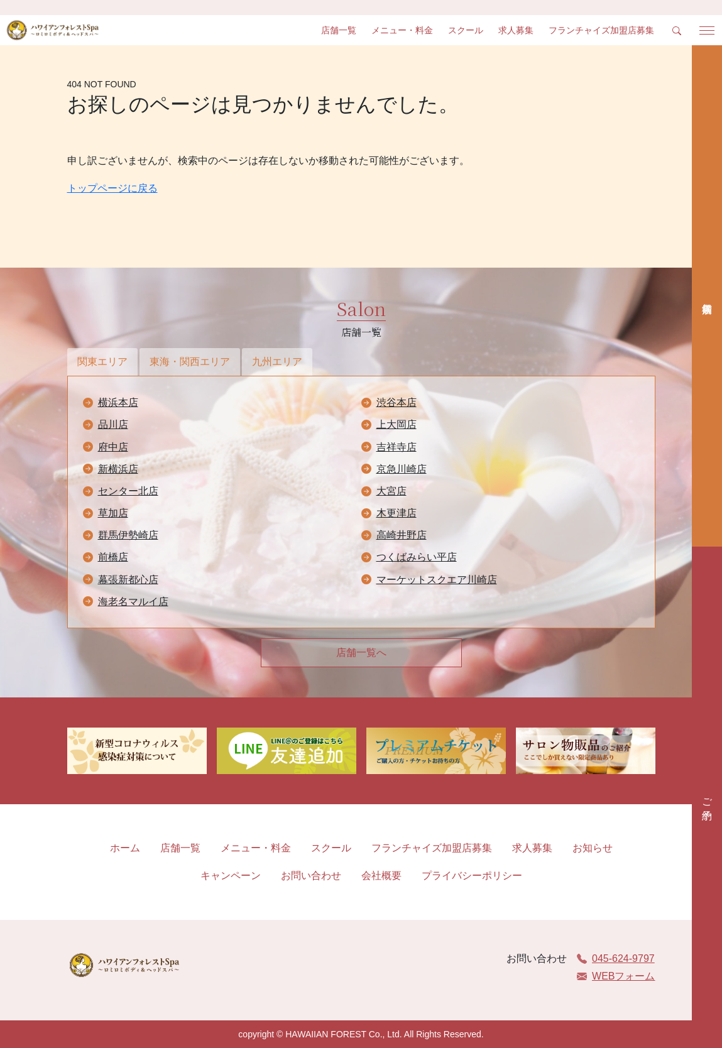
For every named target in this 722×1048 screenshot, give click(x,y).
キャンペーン (230, 875)
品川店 (113, 424)
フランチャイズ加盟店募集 (601, 30)
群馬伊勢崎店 (128, 535)
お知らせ (592, 848)
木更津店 (396, 513)
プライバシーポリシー (472, 875)
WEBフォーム (616, 976)
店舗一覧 (338, 30)
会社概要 (381, 875)
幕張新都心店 (128, 579)
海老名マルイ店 (133, 601)
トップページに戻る (112, 188)
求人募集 (515, 30)
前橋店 (113, 557)
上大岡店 (396, 424)
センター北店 (128, 491)
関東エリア (102, 361)
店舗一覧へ (361, 652)
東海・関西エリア (190, 361)
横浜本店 (118, 402)
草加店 (113, 513)
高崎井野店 (401, 535)
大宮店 (391, 491)
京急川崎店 (401, 469)
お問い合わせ (311, 875)
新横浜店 (118, 469)
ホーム (125, 848)
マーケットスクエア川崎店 (436, 579)
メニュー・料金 (402, 30)
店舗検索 (707, 296)
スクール (465, 30)
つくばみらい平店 (416, 557)
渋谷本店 (396, 402)
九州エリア (277, 361)
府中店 (113, 447)
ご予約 (707, 797)
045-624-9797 (616, 958)
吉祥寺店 (396, 447)
